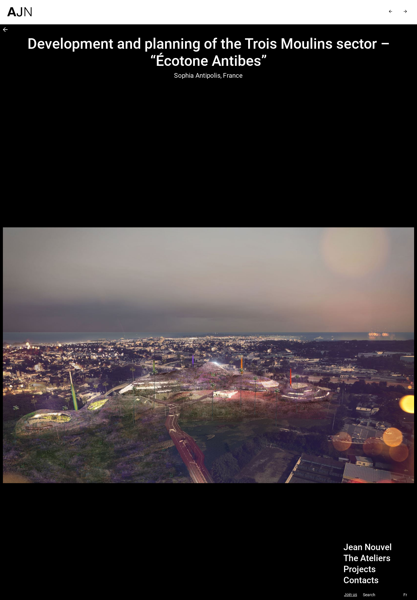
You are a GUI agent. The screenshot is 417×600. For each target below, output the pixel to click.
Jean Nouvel (367, 547)
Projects (359, 569)
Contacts (360, 580)
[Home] (19, 8)
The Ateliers (366, 558)
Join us (350, 594)
